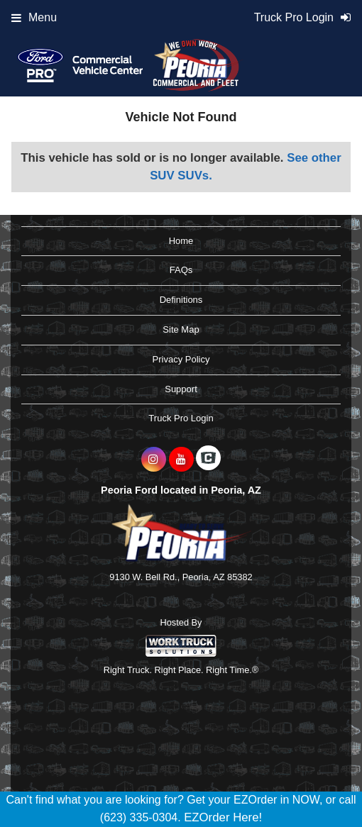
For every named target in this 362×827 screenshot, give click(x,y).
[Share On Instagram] (153, 459)
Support (181, 389)
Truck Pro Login (180, 418)
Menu (34, 17)
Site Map (181, 329)
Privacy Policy (181, 359)
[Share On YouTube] (181, 459)
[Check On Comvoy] (208, 459)
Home (181, 240)
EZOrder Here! (223, 817)
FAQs (181, 270)
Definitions (181, 299)
